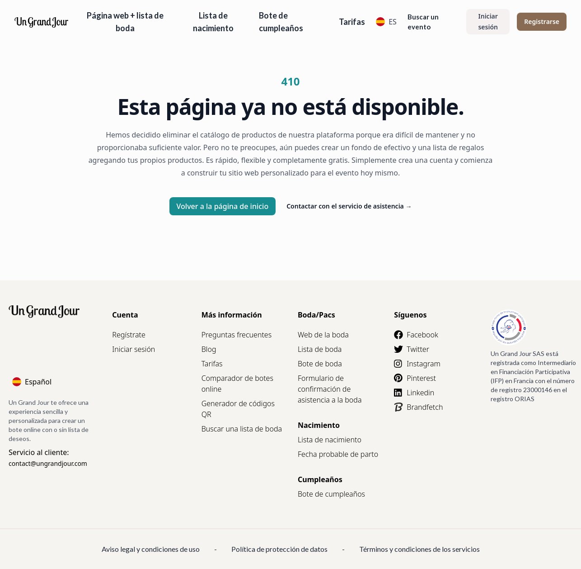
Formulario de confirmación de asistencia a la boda (330, 389)
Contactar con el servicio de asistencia (349, 206)
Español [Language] (32, 382)
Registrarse (541, 21)
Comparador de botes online (237, 383)
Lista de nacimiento (213, 21)
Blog (208, 349)
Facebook (416, 335)
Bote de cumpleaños (281, 21)
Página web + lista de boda (125, 21)
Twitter (411, 349)
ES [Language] (386, 22)
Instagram (417, 364)
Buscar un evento (423, 22)
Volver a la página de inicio (223, 206)
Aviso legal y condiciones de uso (151, 549)
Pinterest (415, 378)
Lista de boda (320, 349)
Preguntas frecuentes (236, 335)
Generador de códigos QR (238, 408)
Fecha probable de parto (338, 454)
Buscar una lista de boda (241, 429)
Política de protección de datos (279, 549)
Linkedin (414, 393)
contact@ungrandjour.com (48, 463)
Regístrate (128, 335)
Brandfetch (418, 407)
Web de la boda (323, 335)
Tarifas (352, 22)
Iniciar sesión (488, 21)
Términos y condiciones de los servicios (419, 549)
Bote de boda (320, 364)
